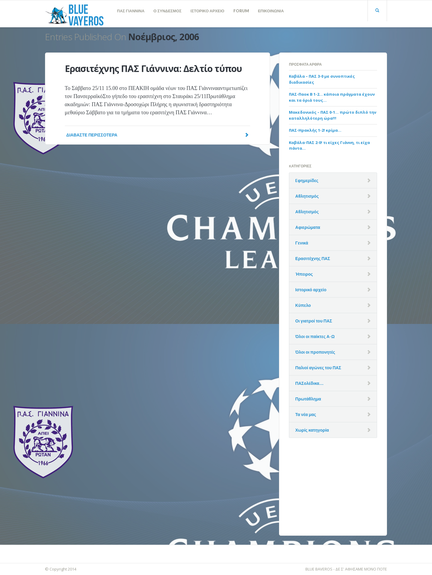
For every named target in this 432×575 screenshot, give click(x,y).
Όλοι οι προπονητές (315, 352)
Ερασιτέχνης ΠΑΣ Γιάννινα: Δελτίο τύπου (153, 68)
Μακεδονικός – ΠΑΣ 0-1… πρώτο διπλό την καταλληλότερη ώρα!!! (332, 115)
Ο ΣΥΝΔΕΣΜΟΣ (168, 10)
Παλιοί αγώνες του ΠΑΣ (318, 367)
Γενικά (301, 242)
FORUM (241, 10)
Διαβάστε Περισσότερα (157, 134)
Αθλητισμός (307, 196)
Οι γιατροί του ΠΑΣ (313, 320)
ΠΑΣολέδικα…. (309, 383)
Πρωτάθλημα (308, 398)
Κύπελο (303, 305)
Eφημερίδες (306, 180)
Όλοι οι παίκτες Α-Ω (314, 336)
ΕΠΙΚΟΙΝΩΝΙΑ (271, 10)
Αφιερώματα (307, 227)
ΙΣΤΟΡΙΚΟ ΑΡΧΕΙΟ (207, 10)
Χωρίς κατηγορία (312, 430)
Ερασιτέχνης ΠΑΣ (312, 258)
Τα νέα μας (305, 414)
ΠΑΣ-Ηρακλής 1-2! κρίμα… (315, 130)
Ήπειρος (304, 274)
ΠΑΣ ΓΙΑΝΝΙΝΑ (131, 10)
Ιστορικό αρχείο (310, 289)
